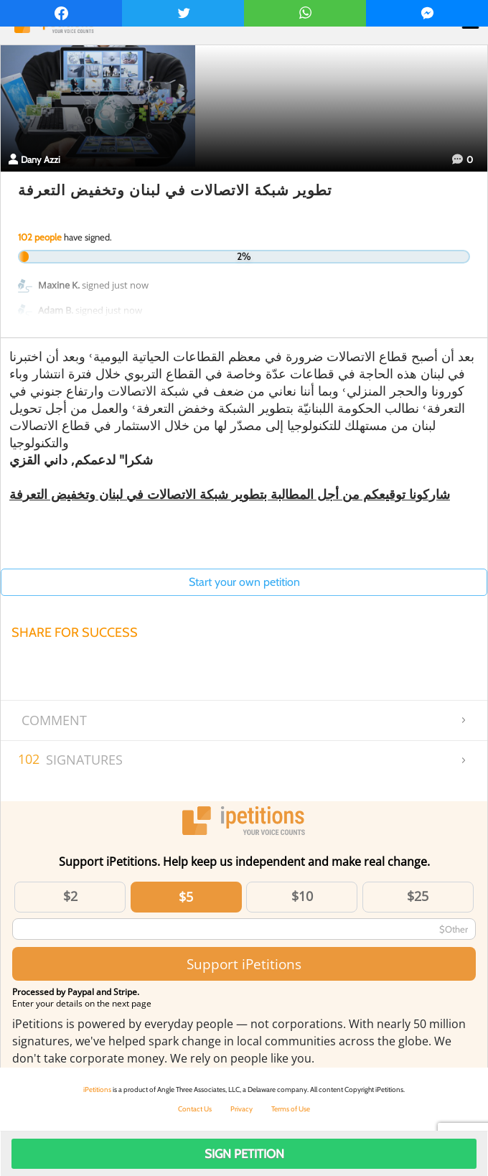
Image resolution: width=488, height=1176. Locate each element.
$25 (417, 896)
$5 (186, 896)
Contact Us (195, 1109)
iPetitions (97, 1089)
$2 (70, 896)
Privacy (241, 1109)
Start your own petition (244, 582)
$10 (302, 896)
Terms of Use (290, 1109)
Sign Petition (244, 1154)
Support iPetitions (244, 964)
